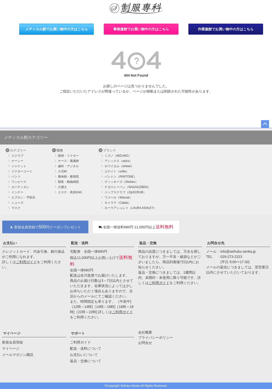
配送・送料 (79, 243)
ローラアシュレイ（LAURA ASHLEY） (131, 208)
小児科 (62, 171)
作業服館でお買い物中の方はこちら (226, 29)
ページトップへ (265, 124)
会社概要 (145, 332)
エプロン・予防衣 (23, 197)
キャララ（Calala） (118, 202)
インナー (17, 192)
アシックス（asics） (118, 161)
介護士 (62, 187)
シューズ (17, 202)
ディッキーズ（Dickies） (121, 182)
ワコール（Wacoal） (118, 197)
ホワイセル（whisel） (119, 166)
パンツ (15, 176)
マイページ (11, 333)
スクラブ (17, 155)
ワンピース (18, 182)
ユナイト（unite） (117, 171)
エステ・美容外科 (70, 192)
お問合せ (145, 343)
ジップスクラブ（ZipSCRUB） (125, 192)
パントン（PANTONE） (121, 176)
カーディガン (20, 187)
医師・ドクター (68, 155)
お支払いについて (84, 355)
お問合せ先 (215, 243)
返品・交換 (148, 243)
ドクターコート (21, 171)
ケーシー (17, 161)
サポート (78, 333)
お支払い (10, 243)
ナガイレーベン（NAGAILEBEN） (128, 187)
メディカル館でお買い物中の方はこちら (56, 29)
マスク (15, 208)
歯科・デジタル (68, 166)
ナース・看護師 (68, 161)
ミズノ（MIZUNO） (118, 155)
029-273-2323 (231, 257)
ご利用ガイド (26, 262)
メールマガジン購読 (17, 355)
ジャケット (18, 166)
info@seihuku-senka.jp (238, 251)
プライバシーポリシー (155, 338)
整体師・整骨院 (68, 176)
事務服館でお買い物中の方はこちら (141, 29)
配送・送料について (85, 348)
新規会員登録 (12, 342)
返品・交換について (85, 361)
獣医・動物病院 (68, 182)
